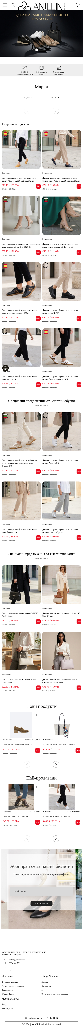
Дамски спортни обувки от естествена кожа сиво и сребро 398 (60, 530)
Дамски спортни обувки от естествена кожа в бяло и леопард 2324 (60, 377)
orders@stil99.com (17, 960)
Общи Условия (49, 976)
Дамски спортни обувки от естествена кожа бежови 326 (19, 530)
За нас (44, 990)
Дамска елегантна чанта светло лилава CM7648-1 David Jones (60, 681)
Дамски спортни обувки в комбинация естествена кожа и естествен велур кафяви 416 (19, 816)
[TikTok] (17, 969)
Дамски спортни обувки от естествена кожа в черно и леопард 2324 (19, 311)
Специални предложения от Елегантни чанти (41, 554)
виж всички (41, 405)
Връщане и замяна (10, 982)
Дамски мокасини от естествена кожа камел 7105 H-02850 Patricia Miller (19, 179)
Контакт (45, 982)
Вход (4, 1004)
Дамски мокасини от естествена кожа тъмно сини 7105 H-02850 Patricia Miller (61, 179)
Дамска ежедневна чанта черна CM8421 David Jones (59, 745)
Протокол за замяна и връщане (54, 994)
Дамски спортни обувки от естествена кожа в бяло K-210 (60, 461)
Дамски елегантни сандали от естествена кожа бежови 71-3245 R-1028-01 (21, 245)
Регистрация (7, 1008)
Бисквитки (46, 986)
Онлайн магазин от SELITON (41, 1018)
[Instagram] (12, 969)
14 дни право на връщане (13, 986)
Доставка (7, 976)
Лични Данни (8, 994)
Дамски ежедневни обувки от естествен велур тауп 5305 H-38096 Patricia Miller (19, 745)
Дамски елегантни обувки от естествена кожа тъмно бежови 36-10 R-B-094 (60, 245)
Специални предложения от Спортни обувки (41, 401)
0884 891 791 (14, 963)
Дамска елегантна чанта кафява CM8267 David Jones (61, 614)
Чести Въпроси (10, 998)
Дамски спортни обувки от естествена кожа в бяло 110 (19, 377)
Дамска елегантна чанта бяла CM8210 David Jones (19, 681)
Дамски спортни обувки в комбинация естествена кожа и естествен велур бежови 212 (19, 463)
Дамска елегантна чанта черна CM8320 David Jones (20, 614)
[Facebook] (7, 969)
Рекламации (7, 990)
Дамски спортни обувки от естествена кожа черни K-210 (60, 311)
